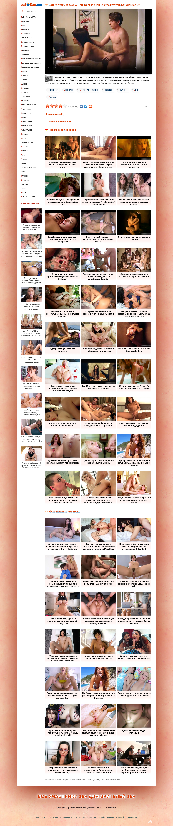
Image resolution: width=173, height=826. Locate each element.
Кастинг (24, 84)
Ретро (23, 155)
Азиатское (25, 21)
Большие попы (27, 38)
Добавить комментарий (59, 121)
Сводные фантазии (28, 167)
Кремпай (24, 92)
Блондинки (25, 34)
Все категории (28, 17)
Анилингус (25, 29)
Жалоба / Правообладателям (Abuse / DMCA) (79, 807)
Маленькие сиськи (28, 105)
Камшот (24, 80)
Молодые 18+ (26, 126)
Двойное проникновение (31, 59)
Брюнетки (25, 50)
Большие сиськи (27, 42)
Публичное (25, 151)
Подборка (25, 147)
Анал (23, 25)
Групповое (25, 54)
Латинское (25, 100)
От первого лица (27, 142)
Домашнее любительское (31, 63)
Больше (131, 83)
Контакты (111, 807)
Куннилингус (26, 96)
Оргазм (23, 138)
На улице (24, 134)
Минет (23, 117)
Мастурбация (26, 109)
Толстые (24, 184)
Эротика (24, 193)
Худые (23, 188)
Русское (24, 159)
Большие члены (27, 46)
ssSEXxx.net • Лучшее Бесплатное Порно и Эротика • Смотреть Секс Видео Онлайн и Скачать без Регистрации (89, 817)
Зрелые (24, 71)
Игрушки (24, 75)
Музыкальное (26, 130)
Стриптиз (24, 176)
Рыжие (23, 163)
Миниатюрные (26, 121)
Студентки (25, 180)
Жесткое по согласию (30, 67)
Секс (23, 172)
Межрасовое (26, 113)
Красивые (25, 88)
